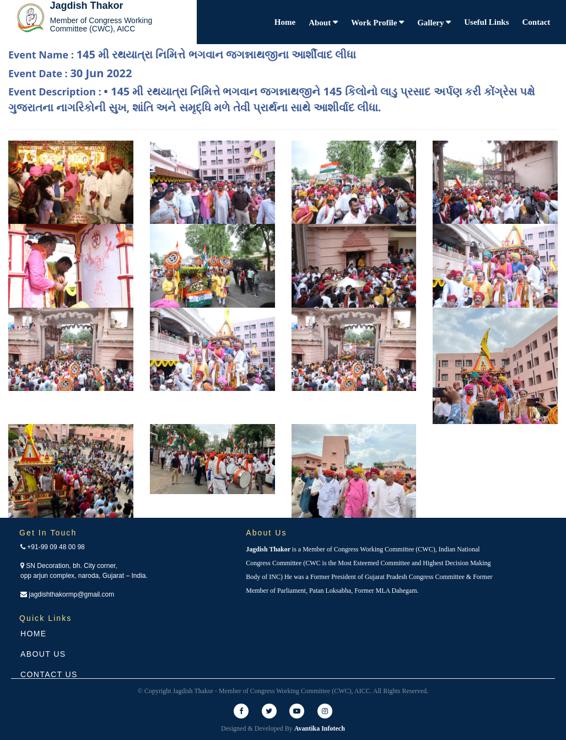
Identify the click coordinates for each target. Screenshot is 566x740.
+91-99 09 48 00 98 (52, 547)
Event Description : (271, 99)
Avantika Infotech (319, 728)
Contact (536, 22)
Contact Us (49, 674)
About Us (43, 654)
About (321, 22)
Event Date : (70, 73)
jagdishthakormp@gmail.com (67, 594)
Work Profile (375, 22)
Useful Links (486, 22)
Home (284, 22)
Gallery (431, 22)
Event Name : (182, 54)
